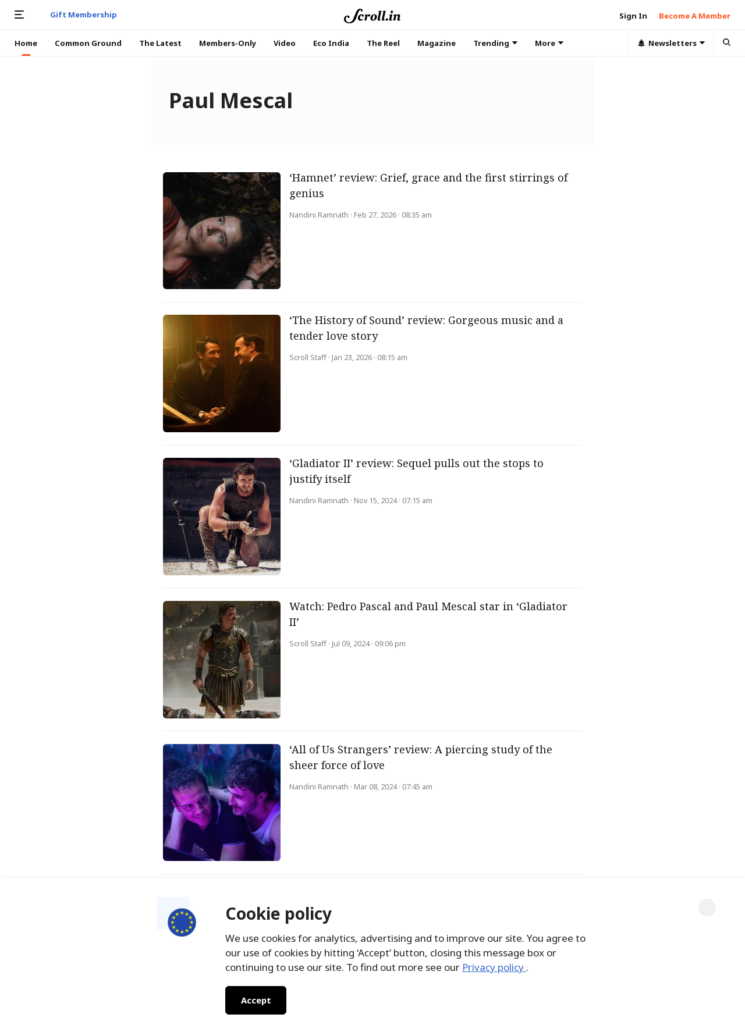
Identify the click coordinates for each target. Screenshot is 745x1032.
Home (26, 43)
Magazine (436, 43)
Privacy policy (494, 967)
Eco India (331, 43)
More (549, 43)
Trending (495, 43)
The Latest (160, 43)
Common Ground (88, 43)
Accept (255, 1000)
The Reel (383, 43)
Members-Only (227, 43)
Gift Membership (83, 14)
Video (285, 43)
